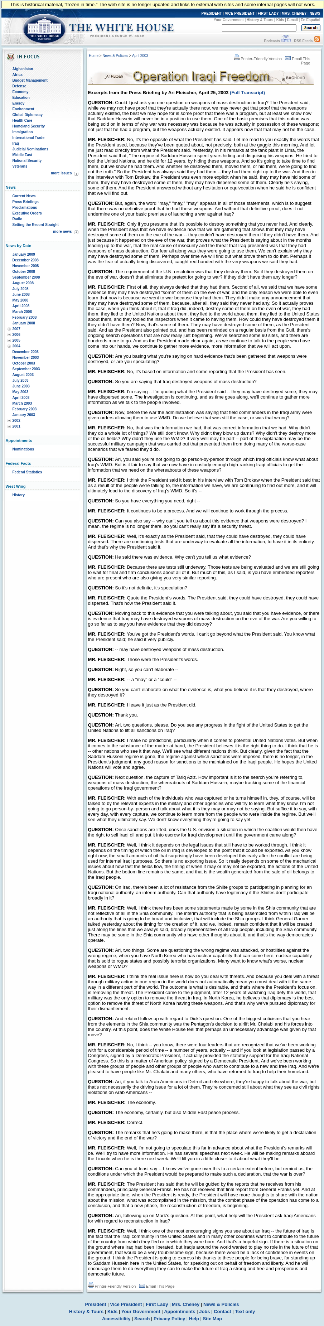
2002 (16, 421)
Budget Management (30, 80)
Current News (24, 196)
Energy (19, 103)
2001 (16, 426)
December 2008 (26, 260)
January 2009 (24, 254)
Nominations (23, 449)
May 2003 (20, 392)
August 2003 (23, 375)
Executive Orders (27, 213)
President (95, 1304)
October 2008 (24, 272)
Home (93, 56)
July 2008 (21, 289)
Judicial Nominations (31, 149)
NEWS (315, 13)
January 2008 (24, 323)
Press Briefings (26, 202)
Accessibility (116, 1318)
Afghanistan (23, 69)
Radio (18, 219)
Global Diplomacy (28, 115)
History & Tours (260, 20)
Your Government (229, 20)
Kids (280, 20)
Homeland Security (29, 126)
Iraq (16, 143)
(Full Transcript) (247, 92)
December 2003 (26, 352)
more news (62, 231)
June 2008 (21, 294)
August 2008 (23, 283)
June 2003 (21, 386)
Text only (245, 1311)
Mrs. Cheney (185, 1304)
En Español (310, 20)
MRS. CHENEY (294, 13)
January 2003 (24, 415)
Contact (222, 1311)
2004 (16, 346)
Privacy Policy (169, 1318)
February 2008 (25, 317)
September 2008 (26, 277)
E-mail (292, 20)
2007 (16, 329)
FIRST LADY (268, 13)
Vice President (126, 1304)
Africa (18, 75)
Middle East (23, 155)
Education (21, 98)
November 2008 (26, 266)
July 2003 (21, 380)
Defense (19, 86)
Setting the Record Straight (36, 225)
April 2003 (21, 398)
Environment (23, 109)
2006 (16, 335)
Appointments (179, 1311)
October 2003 (24, 363)
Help (194, 1318)
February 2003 (25, 409)
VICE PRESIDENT (240, 13)
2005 (16, 340)
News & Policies (115, 56)
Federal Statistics (27, 472)
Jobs (204, 1311)
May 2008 (20, 300)
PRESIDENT (211, 13)
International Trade (28, 138)
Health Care (23, 120)
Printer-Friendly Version (258, 59)
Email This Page (157, 1286)
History (19, 495)
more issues (61, 173)
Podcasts (272, 41)
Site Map (212, 1318)
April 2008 (21, 306)
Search (142, 1318)
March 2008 (22, 312)
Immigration (23, 132)
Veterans (20, 166)
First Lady (157, 1304)
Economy (21, 92)
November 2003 (26, 358)
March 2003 (22, 403)
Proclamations (25, 207)
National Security (27, 161)
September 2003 (26, 369)
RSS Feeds (303, 41)
